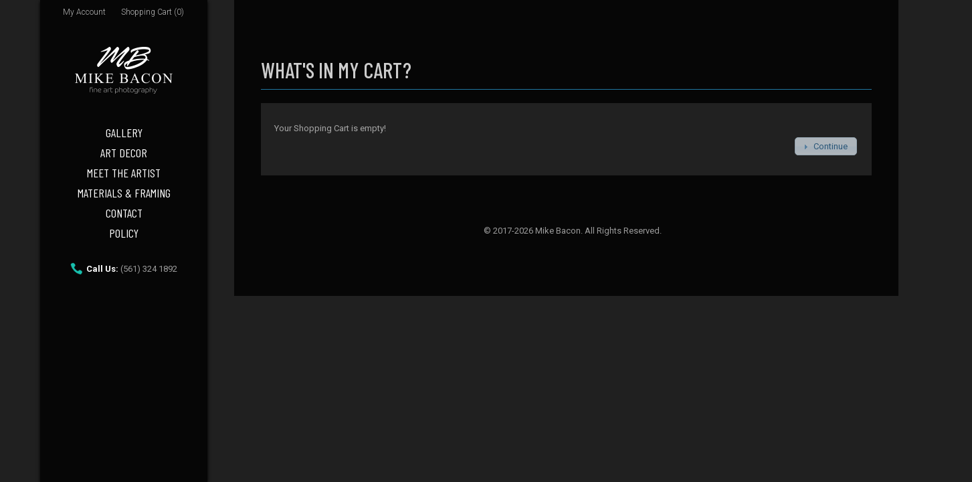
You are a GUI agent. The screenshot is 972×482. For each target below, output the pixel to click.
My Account (84, 12)
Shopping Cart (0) (152, 12)
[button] (826, 146)
